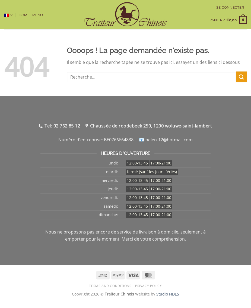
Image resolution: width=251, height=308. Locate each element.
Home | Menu (31, 15)
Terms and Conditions (110, 286)
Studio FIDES (167, 294)
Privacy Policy (148, 286)
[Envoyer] (241, 76)
